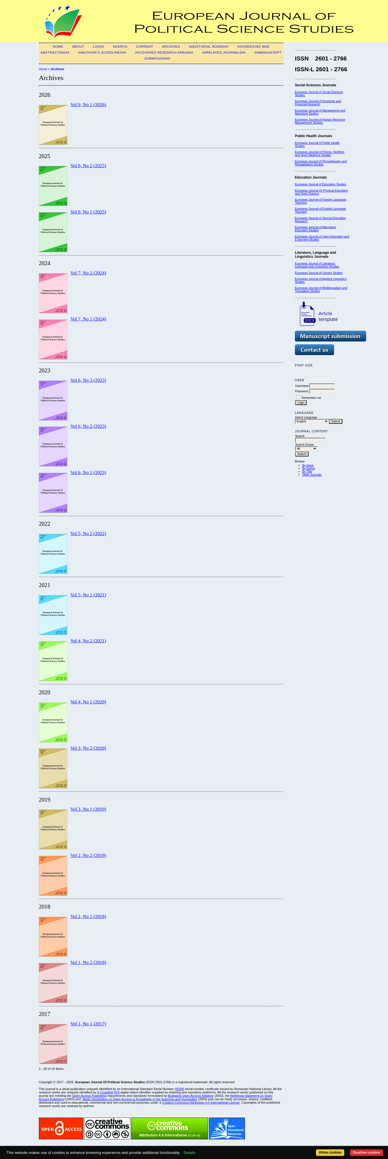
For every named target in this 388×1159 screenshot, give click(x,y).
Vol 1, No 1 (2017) (88, 1023)
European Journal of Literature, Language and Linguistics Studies (317, 265)
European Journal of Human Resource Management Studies (320, 121)
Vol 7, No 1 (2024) (88, 319)
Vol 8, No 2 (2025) (88, 165)
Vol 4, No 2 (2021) (88, 641)
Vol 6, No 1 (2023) (88, 472)
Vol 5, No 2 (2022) (88, 533)
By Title (307, 471)
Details (189, 1152)
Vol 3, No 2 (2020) (88, 748)
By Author (308, 468)
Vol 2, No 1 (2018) (88, 916)
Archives (171, 46)
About (78, 46)
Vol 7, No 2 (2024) (88, 273)
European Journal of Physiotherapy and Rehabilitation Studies (321, 163)
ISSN (179, 1089)
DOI (117, 1092)
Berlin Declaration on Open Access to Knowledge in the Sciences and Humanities (140, 1099)
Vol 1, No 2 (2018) (88, 962)
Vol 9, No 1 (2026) (88, 104)
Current (144, 46)
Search (120, 46)
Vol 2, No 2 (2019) (88, 855)
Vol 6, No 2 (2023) (88, 426)
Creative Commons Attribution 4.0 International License (201, 1102)
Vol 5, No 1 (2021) (88, 595)
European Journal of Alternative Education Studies (315, 229)
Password (301, 391)
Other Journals (312, 474)
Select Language (306, 417)
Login (98, 46)
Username (302, 385)
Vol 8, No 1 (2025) (88, 212)
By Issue (308, 465)
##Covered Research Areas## (164, 52)
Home (58, 46)
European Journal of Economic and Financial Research (318, 103)
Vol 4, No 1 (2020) (88, 702)
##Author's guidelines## (102, 52)
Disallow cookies (366, 1152)
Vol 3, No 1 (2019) (88, 809)
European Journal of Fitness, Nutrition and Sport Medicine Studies (319, 153)
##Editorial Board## (208, 46)
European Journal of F (309, 199)
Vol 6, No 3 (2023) (88, 380)
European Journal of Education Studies (320, 184)
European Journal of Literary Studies (319, 272)
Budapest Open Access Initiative (190, 1095)
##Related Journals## (224, 52)
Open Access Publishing (89, 1095)
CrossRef (106, 1092)
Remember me (311, 397)
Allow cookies (330, 1152)
